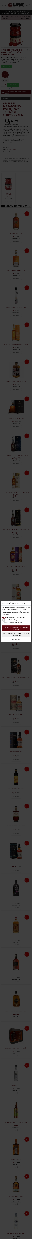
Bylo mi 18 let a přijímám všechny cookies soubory (16, 628)
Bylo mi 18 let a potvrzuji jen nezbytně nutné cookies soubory (16, 634)
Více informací (16, 639)
